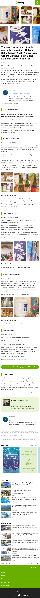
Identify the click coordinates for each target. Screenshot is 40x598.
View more (33, 445)
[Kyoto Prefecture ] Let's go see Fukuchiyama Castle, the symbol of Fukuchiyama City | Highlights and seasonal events (25, 557)
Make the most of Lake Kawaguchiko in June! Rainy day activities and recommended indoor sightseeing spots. (24, 499)
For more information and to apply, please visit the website (20, 367)
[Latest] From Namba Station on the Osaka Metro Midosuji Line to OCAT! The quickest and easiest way (25, 542)
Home (3, 572)
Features (4, 579)
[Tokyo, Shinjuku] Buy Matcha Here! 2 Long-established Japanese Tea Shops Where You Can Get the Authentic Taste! (25, 492)
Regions (3, 575)
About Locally (5, 585)
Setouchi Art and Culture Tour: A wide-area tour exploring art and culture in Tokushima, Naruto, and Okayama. (25, 549)
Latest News (5, 582)
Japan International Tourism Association (19, 93)
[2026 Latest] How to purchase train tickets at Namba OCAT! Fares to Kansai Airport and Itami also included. (24, 527)
